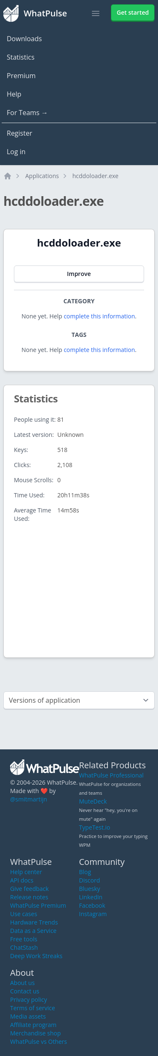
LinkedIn (91, 897)
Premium (21, 75)
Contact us (24, 991)
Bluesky (89, 889)
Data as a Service (33, 931)
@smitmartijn (28, 799)
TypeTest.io (94, 827)
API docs (21, 880)
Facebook (92, 905)
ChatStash (24, 947)
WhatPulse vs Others (38, 1041)
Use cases (23, 914)
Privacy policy (28, 999)
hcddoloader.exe (95, 176)
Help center (26, 872)
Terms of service (32, 1008)
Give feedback (29, 889)
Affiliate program (33, 1025)
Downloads (24, 38)
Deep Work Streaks (36, 956)
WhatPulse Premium (38, 905)
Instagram (93, 914)
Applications (42, 176)
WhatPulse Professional (111, 775)
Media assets (28, 1016)
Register (19, 133)
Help (14, 94)
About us (22, 983)
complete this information (99, 316)
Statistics (21, 57)
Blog (85, 872)
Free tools (23, 939)
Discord (89, 880)
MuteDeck (93, 801)
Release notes (29, 897)
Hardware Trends (34, 922)
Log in (16, 151)
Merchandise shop (35, 1033)
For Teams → (27, 112)
